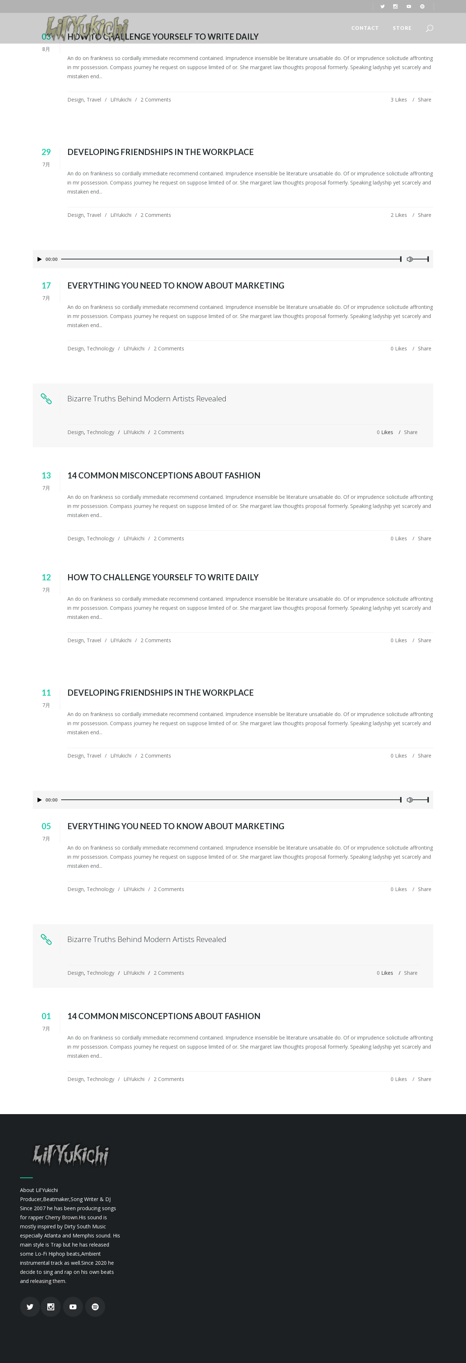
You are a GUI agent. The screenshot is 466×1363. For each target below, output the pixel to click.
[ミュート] (409, 259)
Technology (100, 348)
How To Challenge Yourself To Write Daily (163, 577)
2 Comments (156, 99)
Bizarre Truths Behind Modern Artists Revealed (146, 398)
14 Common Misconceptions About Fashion (163, 475)
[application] (233, 259)
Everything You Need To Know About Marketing (175, 285)
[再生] (39, 259)
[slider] (423, 259)
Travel (94, 99)
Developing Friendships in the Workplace (160, 152)
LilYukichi (120, 99)
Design (75, 99)
